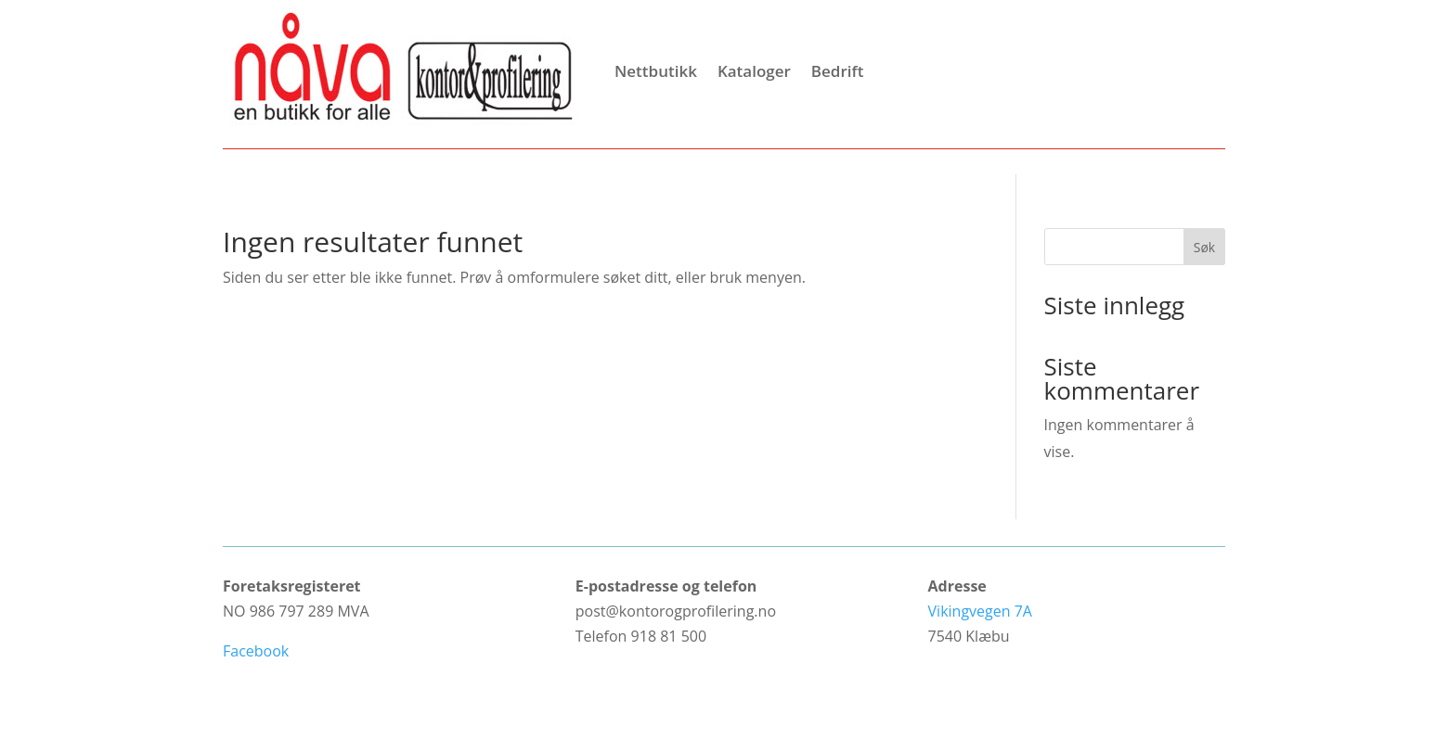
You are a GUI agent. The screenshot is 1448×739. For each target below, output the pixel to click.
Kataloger (754, 71)
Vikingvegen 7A (980, 611)
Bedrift (837, 71)
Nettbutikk (655, 71)
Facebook (256, 651)
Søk (1204, 247)
